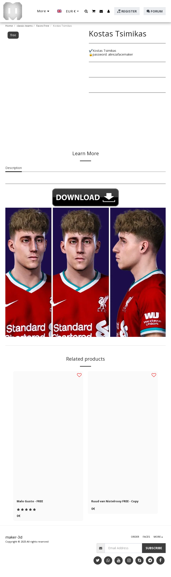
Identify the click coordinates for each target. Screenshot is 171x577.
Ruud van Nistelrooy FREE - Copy (116, 501)
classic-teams (25, 25)
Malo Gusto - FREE (31, 501)
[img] (48, 433)
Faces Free (42, 25)
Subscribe (154, 548)
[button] (86, 11)
